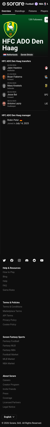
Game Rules (9, 290)
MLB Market (9, 359)
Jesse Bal (12, 94)
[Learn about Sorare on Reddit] (34, 260)
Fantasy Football (11, 341)
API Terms (8, 315)
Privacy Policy (10, 320)
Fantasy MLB (9, 345)
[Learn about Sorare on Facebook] (11, 260)
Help (5, 281)
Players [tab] (44, 11)
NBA (42, 4)
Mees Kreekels (14, 85)
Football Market (10, 354)
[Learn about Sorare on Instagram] (19, 260)
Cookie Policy (9, 324)
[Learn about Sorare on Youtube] (41, 260)
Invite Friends (9, 389)
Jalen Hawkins (14, 68)
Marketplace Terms (12, 311)
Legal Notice (9, 407)
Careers (6, 380)
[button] (9, 417)
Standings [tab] (20, 11)
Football (32, 3)
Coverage (7, 398)
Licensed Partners (12, 402)
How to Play (9, 272)
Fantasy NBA (9, 350)
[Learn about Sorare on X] (4, 260)
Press (5, 393)
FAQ (5, 285)
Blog (5, 276)
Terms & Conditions (12, 306)
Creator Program (11, 384)
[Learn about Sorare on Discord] (26, 260)
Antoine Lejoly (14, 103)
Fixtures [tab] (33, 11)
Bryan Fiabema (14, 76)
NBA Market (9, 363)
